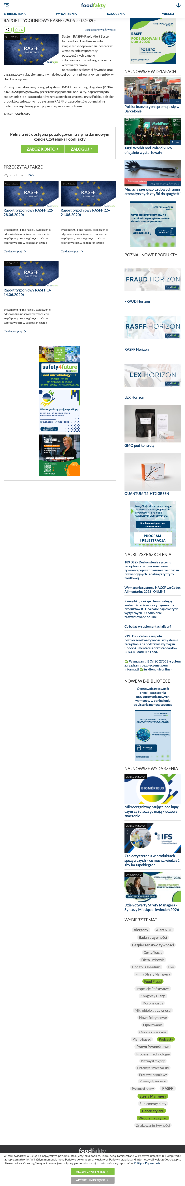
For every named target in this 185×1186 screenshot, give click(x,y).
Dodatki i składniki (146, 967)
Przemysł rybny (143, 1089)
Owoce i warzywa (153, 1032)
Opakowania (153, 1025)
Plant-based (142, 1039)
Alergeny (141, 930)
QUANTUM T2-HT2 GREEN (146, 493)
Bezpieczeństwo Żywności (100, 29)
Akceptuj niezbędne (91, 1180)
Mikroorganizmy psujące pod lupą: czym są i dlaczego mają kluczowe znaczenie (151, 811)
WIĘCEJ (168, 14)
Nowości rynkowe (153, 1017)
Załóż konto (41, 149)
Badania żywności (153, 937)
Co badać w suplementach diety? (147, 626)
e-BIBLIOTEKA (15, 14)
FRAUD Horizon (137, 301)
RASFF (32, 175)
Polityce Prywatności (147, 1163)
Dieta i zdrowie (153, 959)
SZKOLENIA (116, 14)
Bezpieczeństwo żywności (153, 945)
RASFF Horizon (136, 349)
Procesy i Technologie (153, 1054)
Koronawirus (153, 1003)
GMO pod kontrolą (139, 445)
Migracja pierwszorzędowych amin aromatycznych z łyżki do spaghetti (152, 191)
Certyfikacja (152, 952)
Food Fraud (153, 981)
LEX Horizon (134, 397)
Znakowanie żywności (153, 1125)
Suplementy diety (152, 1103)
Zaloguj (80, 149)
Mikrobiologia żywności (153, 1010)
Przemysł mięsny (153, 1061)
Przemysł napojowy (153, 1075)
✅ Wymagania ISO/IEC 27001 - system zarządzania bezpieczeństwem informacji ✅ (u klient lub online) (152, 665)
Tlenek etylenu (152, 1111)
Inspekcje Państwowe (152, 988)
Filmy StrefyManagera (153, 974)
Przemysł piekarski (153, 1081)
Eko (171, 967)
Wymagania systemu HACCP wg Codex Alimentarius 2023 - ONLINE (152, 589)
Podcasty (166, 1039)
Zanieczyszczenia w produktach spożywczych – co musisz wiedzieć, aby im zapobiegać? (152, 860)
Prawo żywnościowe (152, 1046)
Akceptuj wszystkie (91, 1171)
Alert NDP (164, 930)
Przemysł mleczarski (153, 1068)
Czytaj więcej (13, 251)
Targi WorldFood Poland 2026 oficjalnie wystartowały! (148, 150)
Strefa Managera (152, 1096)
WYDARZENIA (66, 14)
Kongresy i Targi (152, 996)
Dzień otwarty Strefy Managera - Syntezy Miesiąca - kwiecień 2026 (151, 907)
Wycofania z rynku (152, 1118)
